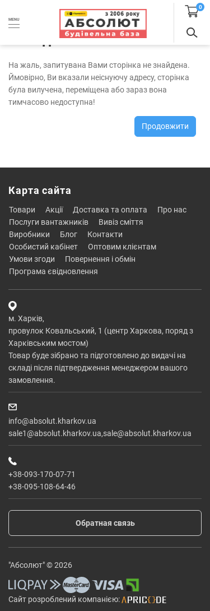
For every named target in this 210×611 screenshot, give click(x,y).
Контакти (105, 234)
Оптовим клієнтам (122, 246)
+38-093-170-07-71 (42, 474)
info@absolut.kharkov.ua (52, 420)
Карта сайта (40, 190)
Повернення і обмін (100, 258)
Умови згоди (32, 258)
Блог (68, 234)
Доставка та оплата (110, 209)
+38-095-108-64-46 (42, 486)
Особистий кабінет (43, 246)
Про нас (171, 209)
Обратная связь (105, 523)
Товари (22, 209)
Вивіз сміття (121, 221)
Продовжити (165, 126)
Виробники (29, 234)
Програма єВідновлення (53, 271)
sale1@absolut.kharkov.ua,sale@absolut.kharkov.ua (100, 433)
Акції (54, 209)
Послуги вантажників (48, 221)
